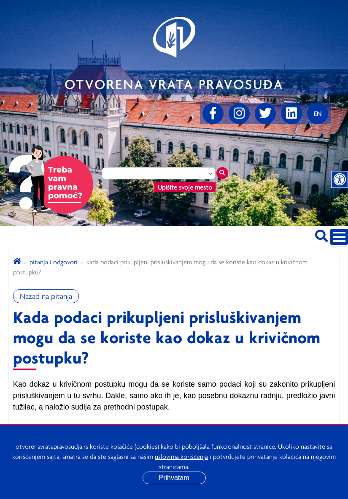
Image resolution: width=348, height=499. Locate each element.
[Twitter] (265, 113)
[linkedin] (291, 113)
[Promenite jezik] (317, 113)
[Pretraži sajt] (321, 234)
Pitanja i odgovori (54, 262)
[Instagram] (239, 113)
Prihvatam (174, 477)
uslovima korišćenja (181, 456)
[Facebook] (213, 113)
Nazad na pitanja (46, 296)
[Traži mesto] (222, 173)
